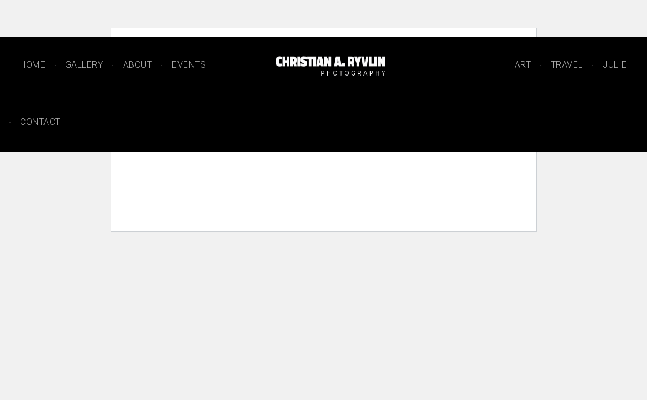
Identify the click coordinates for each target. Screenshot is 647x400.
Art (523, 64)
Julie (614, 64)
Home (32, 64)
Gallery (84, 64)
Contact (40, 122)
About (137, 64)
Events (189, 64)
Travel (567, 64)
